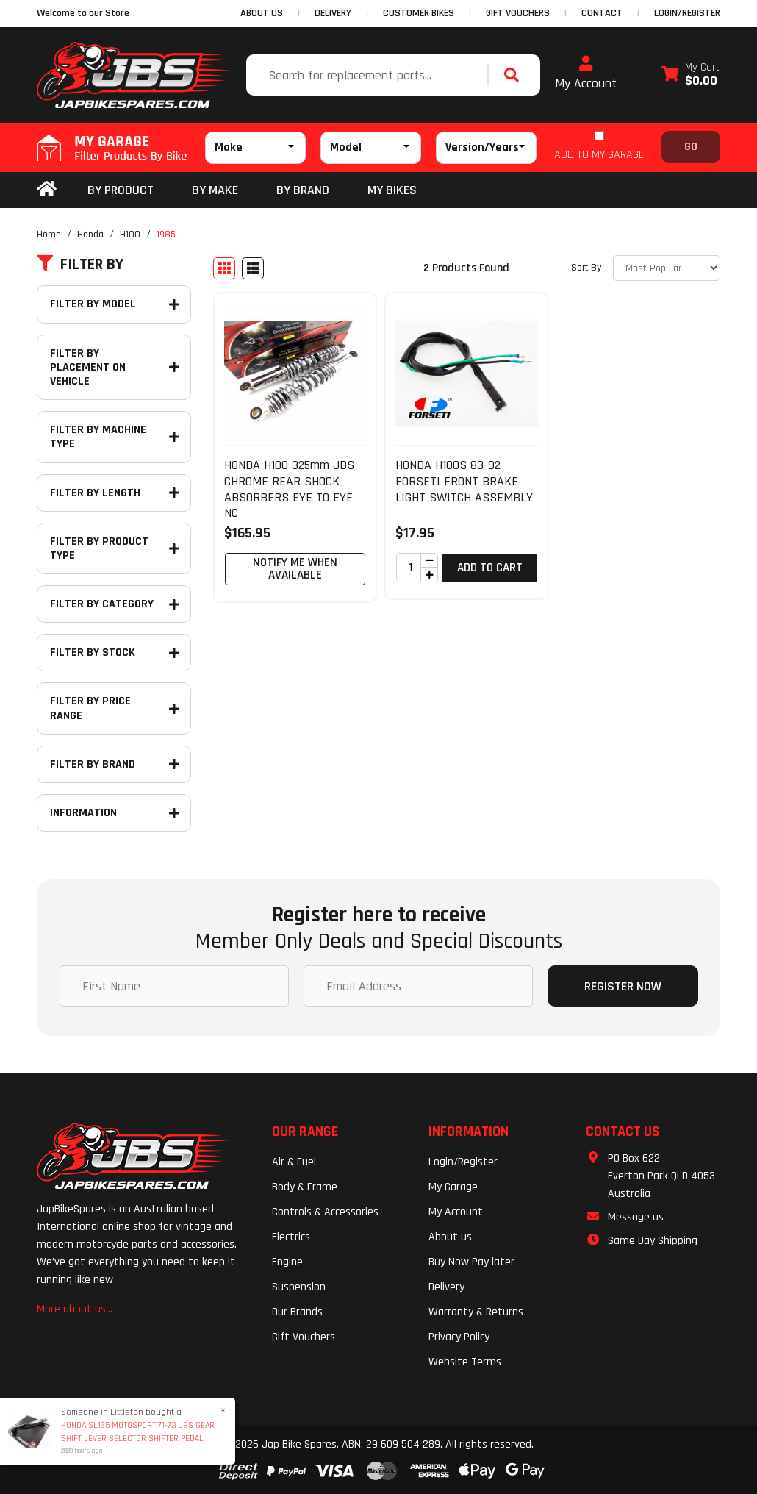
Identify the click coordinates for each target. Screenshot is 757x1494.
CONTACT (602, 13)
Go (690, 146)
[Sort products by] (666, 268)
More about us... (74, 1309)
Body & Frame (304, 1187)
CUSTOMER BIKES (418, 13)
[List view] (253, 268)
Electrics (291, 1237)
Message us (636, 1217)
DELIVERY (333, 13)
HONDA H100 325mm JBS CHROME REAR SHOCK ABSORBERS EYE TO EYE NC (289, 489)
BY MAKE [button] (215, 190)
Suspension (299, 1287)
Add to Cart (490, 568)
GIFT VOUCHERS (518, 13)
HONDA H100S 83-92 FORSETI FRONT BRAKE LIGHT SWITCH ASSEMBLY (464, 481)
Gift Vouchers (303, 1337)
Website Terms (464, 1362)
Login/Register (687, 13)
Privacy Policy (458, 1337)
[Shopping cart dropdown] (690, 75)
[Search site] (515, 75)
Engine (287, 1262)
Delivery (446, 1287)
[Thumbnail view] (224, 268)
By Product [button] (120, 190)
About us (450, 1237)
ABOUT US (261, 13)
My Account (586, 73)
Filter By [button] (80, 264)
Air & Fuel (294, 1162)
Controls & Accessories (325, 1212)
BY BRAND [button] (302, 190)
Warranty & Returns (475, 1312)
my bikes (392, 190)
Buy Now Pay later (471, 1262)
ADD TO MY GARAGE (599, 154)
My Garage (453, 1187)
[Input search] (368, 75)
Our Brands (297, 1312)
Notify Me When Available (295, 568)
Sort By (586, 267)
